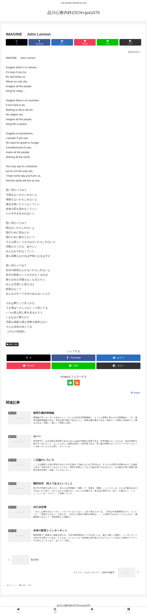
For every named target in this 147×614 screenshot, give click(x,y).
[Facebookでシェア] (39, 42)
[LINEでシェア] (107, 42)
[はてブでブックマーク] (62, 42)
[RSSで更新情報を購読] (77, 383)
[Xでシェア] (17, 42)
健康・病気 (12, 344)
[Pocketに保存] (85, 42)
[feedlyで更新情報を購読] (70, 383)
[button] (130, 42)
